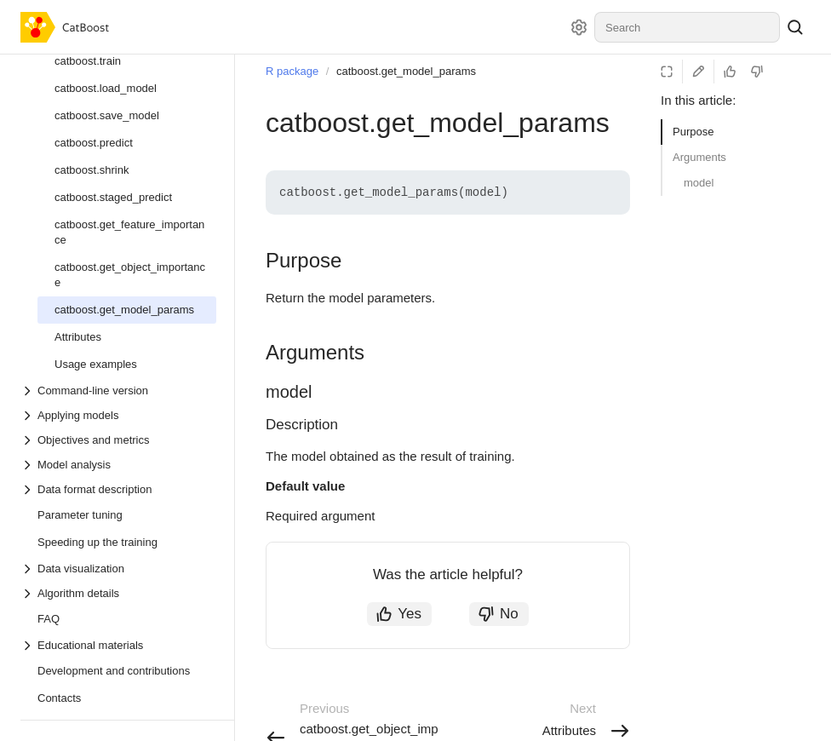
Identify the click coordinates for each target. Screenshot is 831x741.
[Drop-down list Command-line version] (118, 390)
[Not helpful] (757, 71)
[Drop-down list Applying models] (118, 415)
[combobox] (687, 27)
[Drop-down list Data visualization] (118, 568)
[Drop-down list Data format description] (118, 489)
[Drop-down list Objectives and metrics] (118, 440)
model (699, 182)
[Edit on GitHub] (698, 71)
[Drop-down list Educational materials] (118, 645)
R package (292, 71)
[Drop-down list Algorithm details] (118, 593)
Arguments (699, 157)
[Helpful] (730, 71)
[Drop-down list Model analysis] (118, 464)
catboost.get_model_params (406, 71)
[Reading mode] (667, 71)
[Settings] (579, 27)
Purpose (693, 131)
